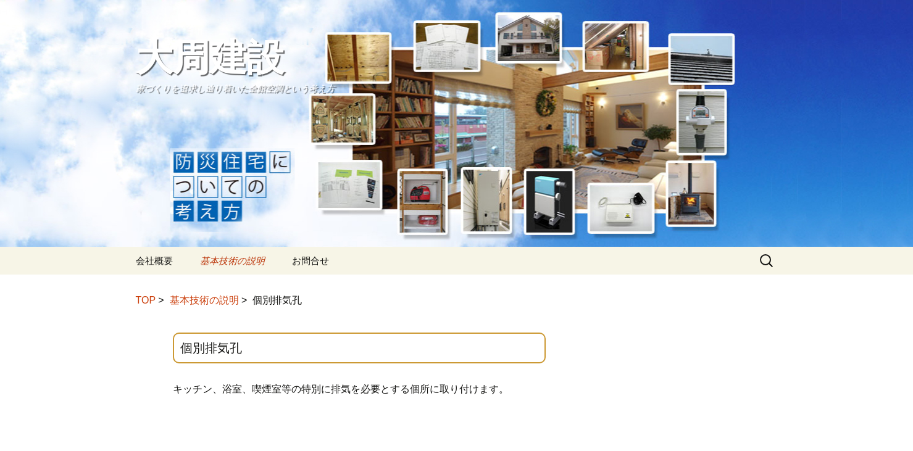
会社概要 (154, 260)
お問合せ (310, 260)
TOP (146, 300)
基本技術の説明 (232, 260)
